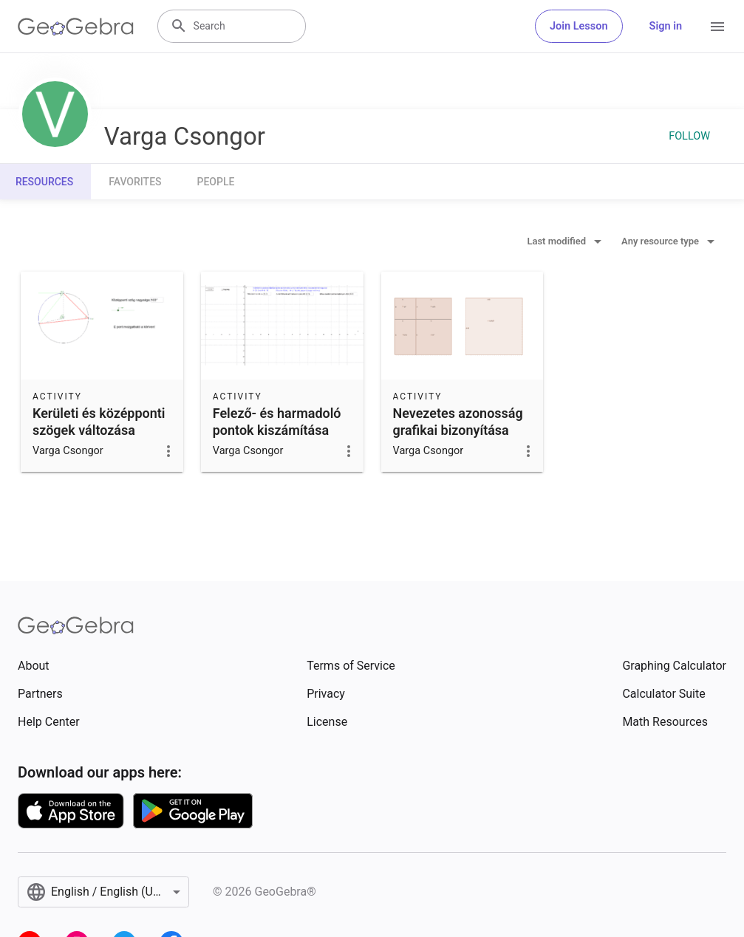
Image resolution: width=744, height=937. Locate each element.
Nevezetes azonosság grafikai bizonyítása (458, 421)
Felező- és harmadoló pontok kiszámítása (277, 421)
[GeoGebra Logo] (76, 26)
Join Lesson (579, 26)
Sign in (665, 26)
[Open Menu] (717, 26)
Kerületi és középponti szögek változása (99, 421)
